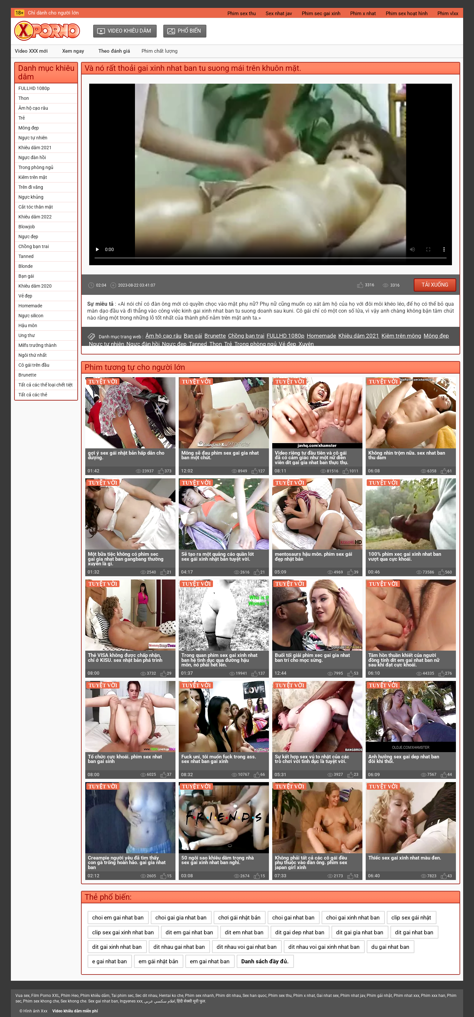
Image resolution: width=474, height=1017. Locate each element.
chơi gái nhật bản (239, 917)
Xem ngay (73, 51)
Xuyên (306, 344)
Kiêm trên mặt (32, 177)
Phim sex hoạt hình (407, 13)
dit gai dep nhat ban (299, 932)
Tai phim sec (122, 995)
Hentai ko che (171, 995)
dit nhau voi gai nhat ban (246, 947)
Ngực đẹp (28, 236)
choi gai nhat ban (293, 917)
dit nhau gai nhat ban (179, 947)
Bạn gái (26, 276)
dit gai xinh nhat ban (117, 947)
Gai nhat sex (328, 995)
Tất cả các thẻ (32, 394)
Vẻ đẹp (25, 295)
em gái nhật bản (158, 961)
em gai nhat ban (209, 961)
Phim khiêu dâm (95, 995)
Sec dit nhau (146, 995)
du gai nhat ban (390, 947)
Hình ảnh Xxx (35, 1011)
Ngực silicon (30, 315)
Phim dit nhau (228, 995)
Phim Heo (70, 995)
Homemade (30, 305)
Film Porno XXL (45, 995)
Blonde (25, 266)
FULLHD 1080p (34, 88)
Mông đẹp (28, 127)
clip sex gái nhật (411, 917)
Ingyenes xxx (131, 1001)
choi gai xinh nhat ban (353, 917)
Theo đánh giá (114, 51)
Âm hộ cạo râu (33, 108)
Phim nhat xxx (406, 995)
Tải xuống (435, 285)
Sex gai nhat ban (103, 1001)
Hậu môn (27, 325)
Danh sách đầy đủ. (265, 961)
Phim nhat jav (352, 995)
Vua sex (22, 995)
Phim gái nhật (379, 995)
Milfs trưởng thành (37, 345)
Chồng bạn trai (33, 246)
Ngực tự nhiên (32, 137)
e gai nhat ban (109, 961)
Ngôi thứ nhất (32, 355)
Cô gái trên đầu (33, 365)
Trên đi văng (30, 187)
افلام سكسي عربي (159, 1001)
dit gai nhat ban (414, 932)
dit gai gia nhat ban (359, 932)
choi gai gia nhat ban (180, 917)
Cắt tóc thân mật (35, 207)
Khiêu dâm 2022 (35, 216)
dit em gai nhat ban (189, 932)
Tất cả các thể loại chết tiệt (45, 384)
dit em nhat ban (244, 932)
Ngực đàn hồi (32, 157)
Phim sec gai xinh (321, 13)
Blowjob (26, 226)
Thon (23, 98)
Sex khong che (73, 1001)
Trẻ (21, 118)
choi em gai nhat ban (118, 917)
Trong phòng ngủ (35, 167)
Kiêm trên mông (401, 335)
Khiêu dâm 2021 (35, 147)
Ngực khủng (30, 197)
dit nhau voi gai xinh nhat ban (323, 947)
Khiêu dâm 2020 (35, 286)
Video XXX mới (31, 51)
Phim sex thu (241, 13)
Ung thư (26, 335)
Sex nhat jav (279, 13)
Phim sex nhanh (199, 995)
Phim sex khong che (41, 1001)
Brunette (27, 375)
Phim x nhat (363, 13)
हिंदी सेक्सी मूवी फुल (191, 1001)
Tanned (26, 256)
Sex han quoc (255, 995)
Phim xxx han (433, 995)
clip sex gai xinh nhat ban (123, 932)
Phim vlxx (447, 13)
